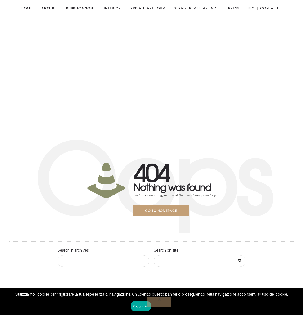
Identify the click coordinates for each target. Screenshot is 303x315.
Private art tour (147, 8)
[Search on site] (199, 261)
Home (26, 8)
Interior (112, 8)
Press (233, 8)
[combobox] (103, 261)
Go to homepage (161, 211)
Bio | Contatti (263, 8)
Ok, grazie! (141, 306)
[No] (159, 302)
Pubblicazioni (80, 8)
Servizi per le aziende (196, 8)
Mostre (49, 8)
